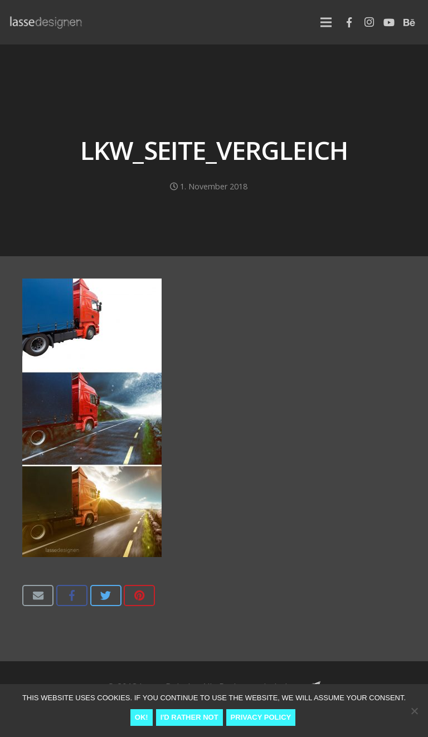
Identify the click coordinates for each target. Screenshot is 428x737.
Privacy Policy (261, 717)
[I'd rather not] (414, 710)
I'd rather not (189, 717)
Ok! (141, 717)
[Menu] (326, 22)
